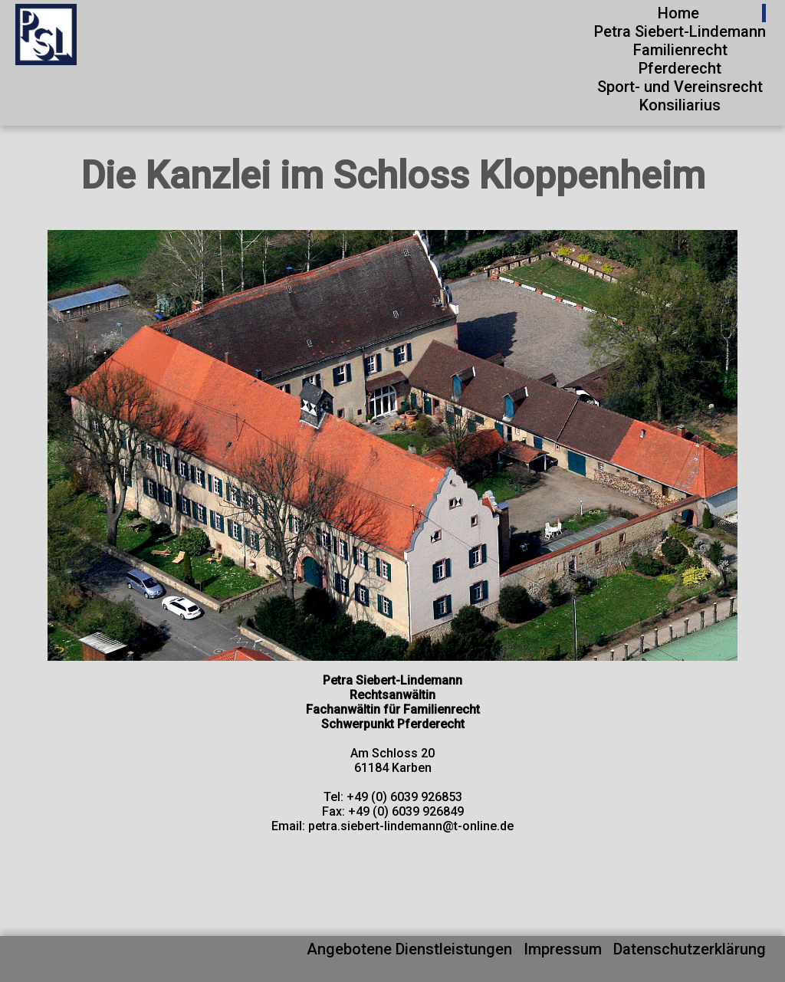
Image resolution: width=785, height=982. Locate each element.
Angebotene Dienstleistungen (409, 949)
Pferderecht (680, 68)
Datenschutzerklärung (689, 949)
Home (678, 13)
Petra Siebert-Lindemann (680, 31)
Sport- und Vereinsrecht (680, 86)
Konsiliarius (680, 105)
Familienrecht (680, 50)
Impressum (563, 949)
